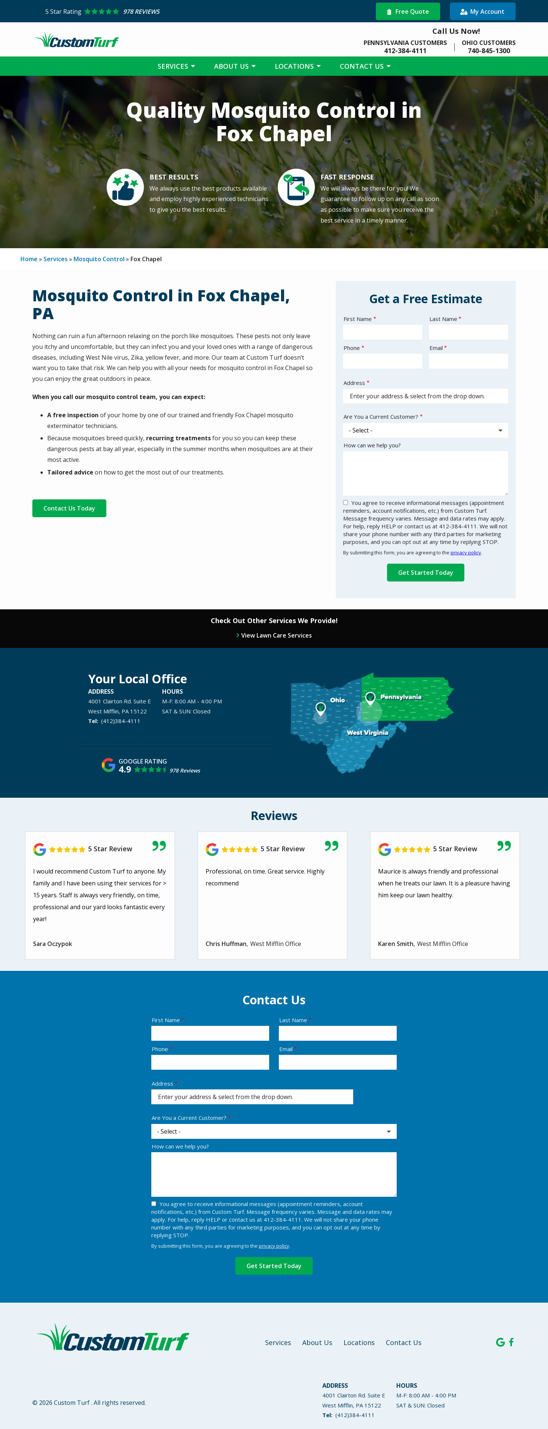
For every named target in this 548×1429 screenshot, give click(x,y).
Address (354, 382)
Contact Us (363, 66)
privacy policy (466, 552)
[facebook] (511, 1342)
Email (436, 347)
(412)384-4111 (121, 721)
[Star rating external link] (159, 11)
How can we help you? (372, 445)
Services (174, 66)
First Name (358, 319)
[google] (500, 1342)
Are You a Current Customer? (381, 416)
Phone (352, 347)
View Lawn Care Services (276, 635)
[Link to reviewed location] (272, 849)
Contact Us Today (69, 508)
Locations (295, 66)
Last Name (443, 319)
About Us (232, 66)
